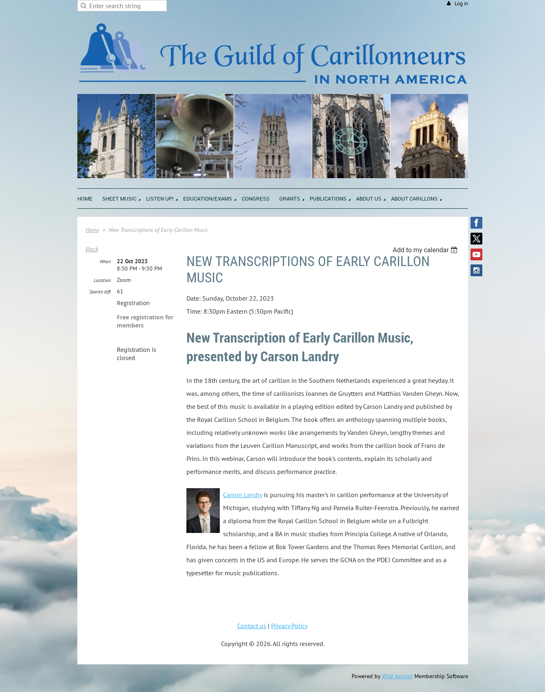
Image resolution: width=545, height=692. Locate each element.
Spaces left (100, 291)
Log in (461, 3)
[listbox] (426, 250)
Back (91, 249)
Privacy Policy (289, 626)
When (105, 261)
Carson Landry (242, 495)
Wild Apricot (397, 676)
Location (102, 280)
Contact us (251, 626)
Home (92, 230)
